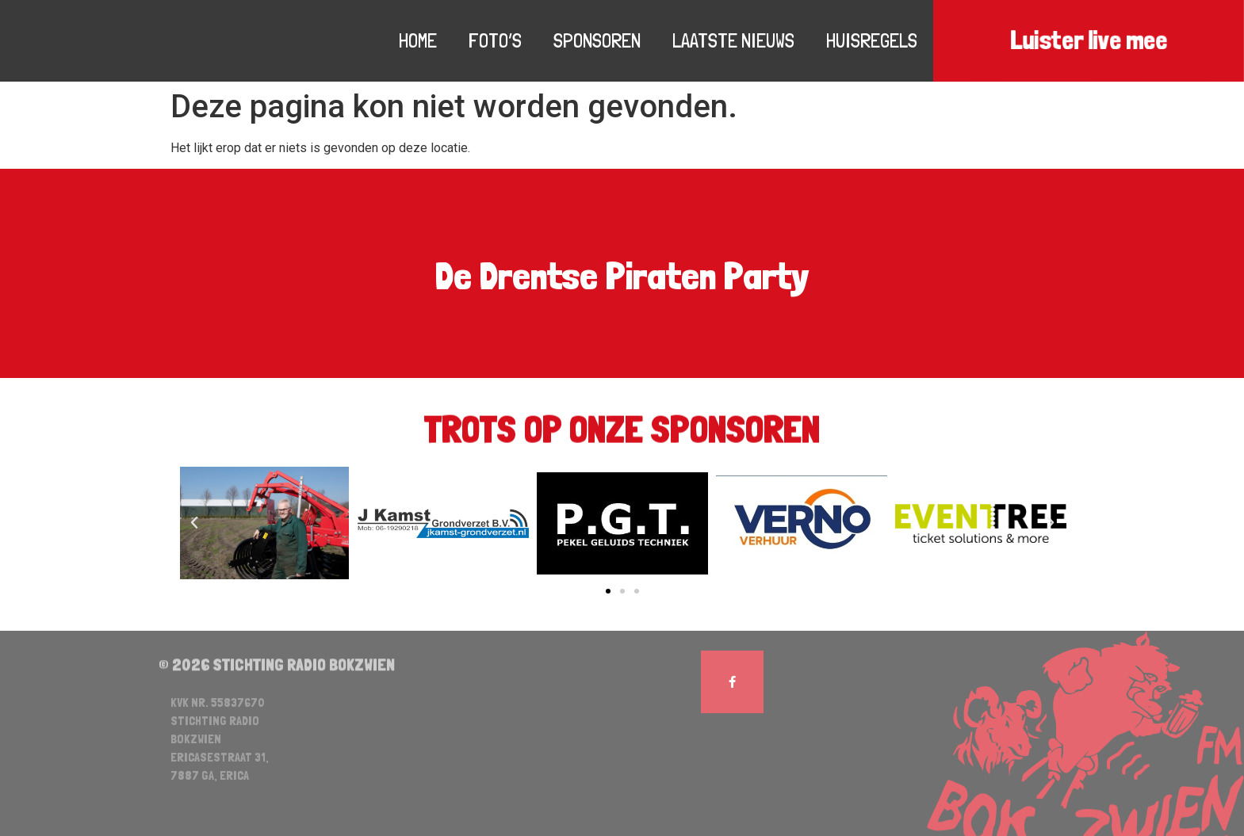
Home (418, 40)
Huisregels (871, 40)
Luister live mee (1088, 40)
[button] (608, 591)
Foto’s (495, 40)
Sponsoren (597, 40)
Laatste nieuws (733, 40)
